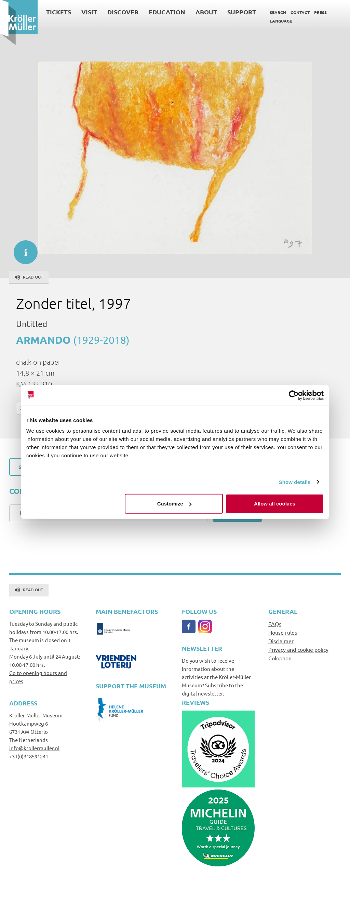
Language (281, 21)
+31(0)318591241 (28, 756)
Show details (295, 482)
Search (278, 12)
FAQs (274, 623)
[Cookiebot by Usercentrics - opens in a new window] (294, 395)
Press (320, 12)
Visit (89, 12)
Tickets (58, 12)
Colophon (280, 658)
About (206, 12)
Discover (122, 12)
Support (241, 12)
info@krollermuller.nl (34, 748)
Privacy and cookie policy (298, 649)
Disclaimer (281, 640)
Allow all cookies (274, 504)
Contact (300, 12)
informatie (22, 248)
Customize (174, 504)
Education (167, 12)
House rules (282, 632)
